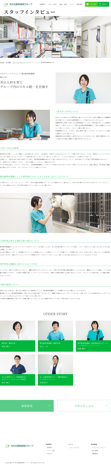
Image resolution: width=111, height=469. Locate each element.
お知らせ (50, 454)
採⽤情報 (79, 4)
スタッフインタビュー (99, 447)
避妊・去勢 (63, 4)
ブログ (72, 4)
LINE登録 (93, 4)
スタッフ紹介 (52, 4)
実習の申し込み (84, 406)
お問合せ (104, 4)
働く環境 (95, 451)
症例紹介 (50, 447)
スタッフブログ (74, 448)
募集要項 (26, 406)
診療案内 (43, 4)
